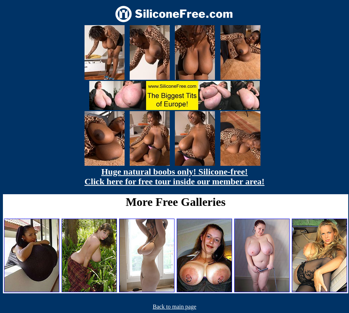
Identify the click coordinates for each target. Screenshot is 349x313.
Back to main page (174, 307)
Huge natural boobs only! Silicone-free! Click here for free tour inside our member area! (174, 176)
